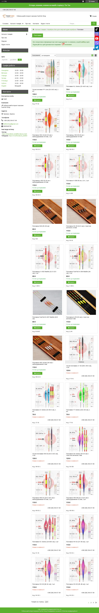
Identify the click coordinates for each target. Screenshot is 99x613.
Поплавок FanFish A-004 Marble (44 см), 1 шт (78, 272)
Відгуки (4, 41)
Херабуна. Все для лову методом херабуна (61, 29)
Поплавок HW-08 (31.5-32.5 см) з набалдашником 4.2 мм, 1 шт (77, 498)
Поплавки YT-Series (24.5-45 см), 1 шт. (78, 410)
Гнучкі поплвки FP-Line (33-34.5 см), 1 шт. (45, 90)
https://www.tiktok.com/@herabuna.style (14, 134)
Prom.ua (59, 609)
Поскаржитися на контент (54, 611)
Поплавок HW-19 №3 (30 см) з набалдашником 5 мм (42, 363)
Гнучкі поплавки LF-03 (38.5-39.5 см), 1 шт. (79, 366)
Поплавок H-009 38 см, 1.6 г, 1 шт (77, 180)
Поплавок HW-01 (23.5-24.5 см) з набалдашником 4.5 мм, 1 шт (43, 498)
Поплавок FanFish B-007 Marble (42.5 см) (45, 317)
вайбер (83, 42)
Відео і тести (45, 23)
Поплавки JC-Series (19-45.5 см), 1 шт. (44, 410)
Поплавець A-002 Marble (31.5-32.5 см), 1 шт (44, 272)
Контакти (36, 23)
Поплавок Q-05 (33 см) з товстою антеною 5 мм (77, 317)
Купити (38, 100)
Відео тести (5, 44)
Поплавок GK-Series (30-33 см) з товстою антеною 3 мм (77, 454)
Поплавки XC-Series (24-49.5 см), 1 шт (45, 541)
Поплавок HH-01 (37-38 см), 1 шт (77, 541)
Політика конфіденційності (70, 611)
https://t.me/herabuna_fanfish (18, 136)
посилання (67, 44)
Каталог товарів (15, 23)
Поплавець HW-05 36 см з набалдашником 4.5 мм (75, 135)
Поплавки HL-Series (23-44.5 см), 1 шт (79, 86)
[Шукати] (94, 23)
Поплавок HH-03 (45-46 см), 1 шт (77, 584)
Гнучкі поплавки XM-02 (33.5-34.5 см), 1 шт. (45, 454)
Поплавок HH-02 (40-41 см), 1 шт (43, 584)
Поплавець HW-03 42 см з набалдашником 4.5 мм (41, 181)
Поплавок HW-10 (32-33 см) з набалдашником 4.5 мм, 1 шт (42, 135)
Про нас (28, 23)
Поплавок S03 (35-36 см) (40, 226)
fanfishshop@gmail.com (10, 124)
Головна (5, 23)
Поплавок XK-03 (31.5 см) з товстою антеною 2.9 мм (78, 226)
